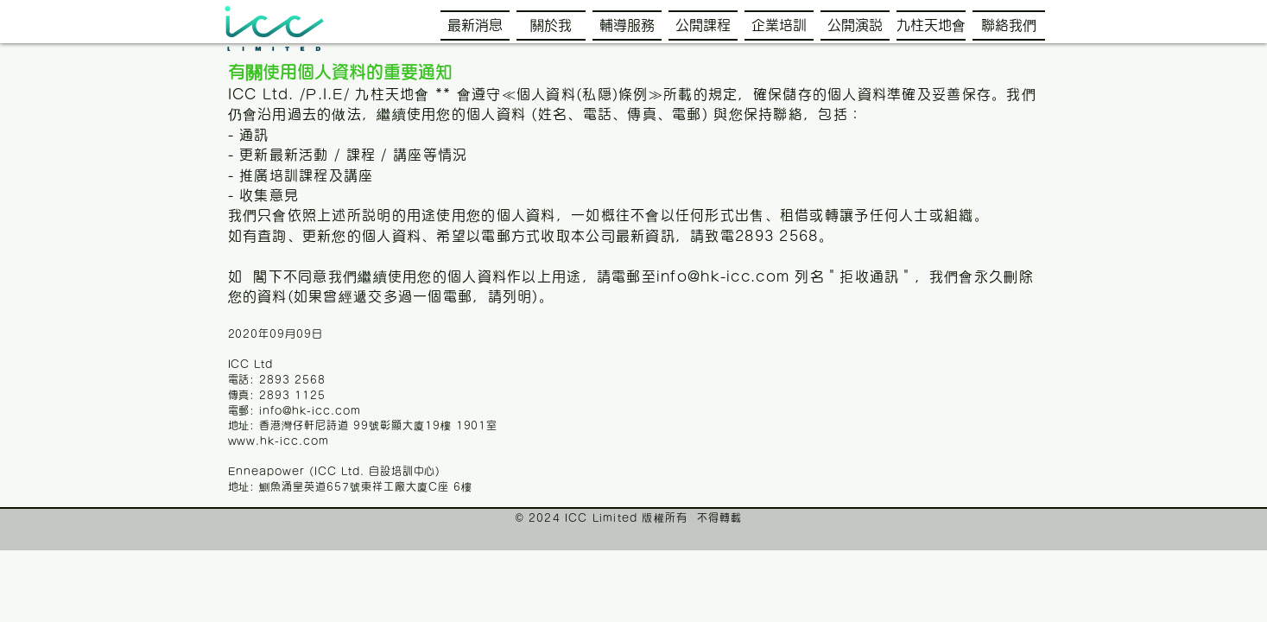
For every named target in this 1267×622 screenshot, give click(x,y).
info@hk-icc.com (722, 276)
